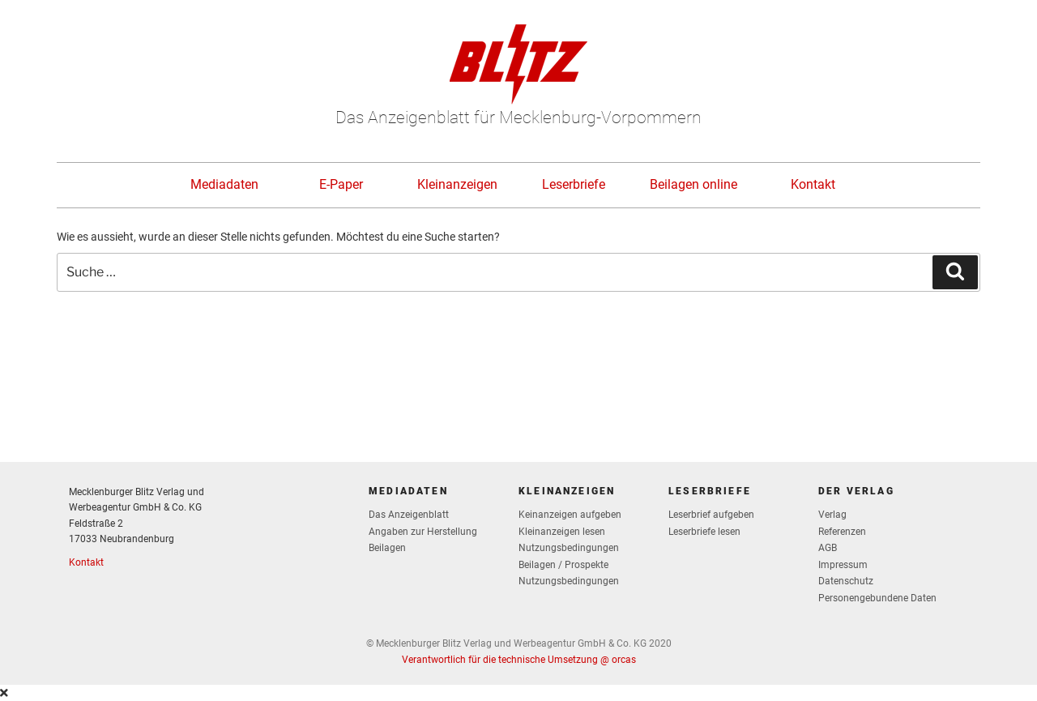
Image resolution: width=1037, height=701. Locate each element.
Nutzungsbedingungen (568, 548)
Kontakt (813, 184)
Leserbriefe (573, 184)
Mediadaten (224, 184)
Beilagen (387, 548)
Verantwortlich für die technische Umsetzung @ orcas (519, 659)
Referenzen (842, 531)
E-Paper (341, 184)
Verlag (832, 514)
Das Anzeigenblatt (409, 514)
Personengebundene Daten (877, 598)
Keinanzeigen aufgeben (569, 514)
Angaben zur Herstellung (423, 531)
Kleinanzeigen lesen (561, 531)
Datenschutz (845, 581)
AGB (827, 548)
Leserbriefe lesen (704, 531)
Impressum (843, 565)
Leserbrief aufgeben (711, 514)
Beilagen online (693, 184)
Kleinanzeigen (457, 184)
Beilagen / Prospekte (563, 565)
